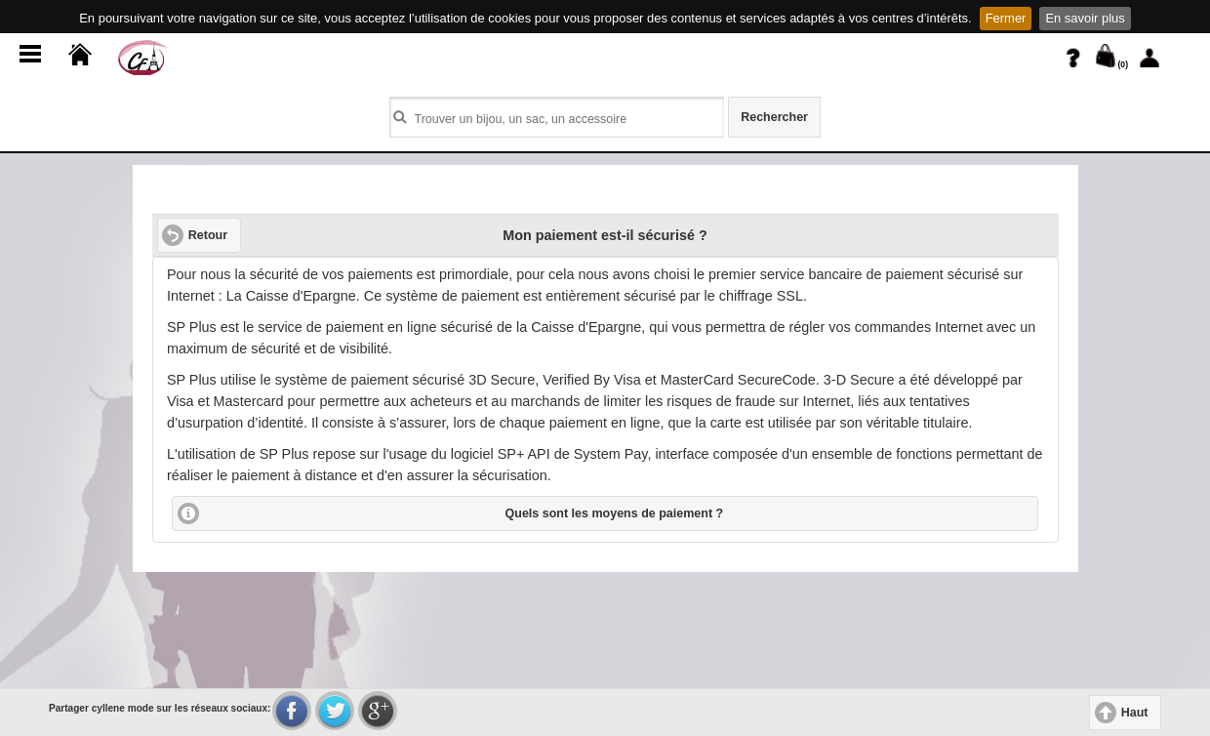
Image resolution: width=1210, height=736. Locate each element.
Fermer (1006, 18)
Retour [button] (207, 235)
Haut (1135, 712)
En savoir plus (1084, 18)
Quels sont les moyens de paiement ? (614, 513)
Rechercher (774, 117)
